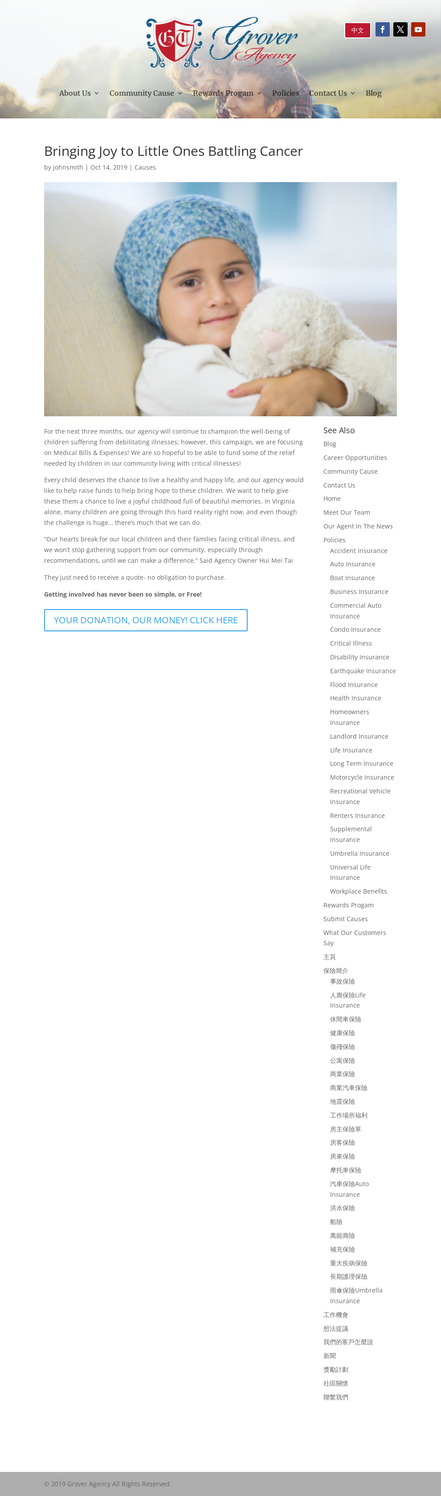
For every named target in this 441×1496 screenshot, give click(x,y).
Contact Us (328, 93)
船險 (336, 1221)
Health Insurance (355, 698)
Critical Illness (351, 643)
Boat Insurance (352, 577)
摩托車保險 (345, 1170)
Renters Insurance (357, 815)
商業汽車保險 (349, 1087)
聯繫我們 (335, 1397)
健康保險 (342, 1032)
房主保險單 (345, 1129)
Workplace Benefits (358, 891)
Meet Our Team (346, 512)
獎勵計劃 (335, 1369)
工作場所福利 (349, 1115)
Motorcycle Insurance (362, 777)
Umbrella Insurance (359, 853)
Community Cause (142, 93)
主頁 (329, 956)
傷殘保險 (342, 1046)
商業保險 (342, 1073)
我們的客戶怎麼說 (348, 1341)
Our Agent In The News (358, 526)
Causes (145, 167)
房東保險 (342, 1156)
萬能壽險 (342, 1235)
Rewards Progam (223, 93)
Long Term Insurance (361, 763)
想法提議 (335, 1328)
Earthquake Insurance (363, 671)
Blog (374, 93)
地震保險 (342, 1101)
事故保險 (342, 981)
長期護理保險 (349, 1276)
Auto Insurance (353, 564)
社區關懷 (335, 1383)
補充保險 (342, 1249)
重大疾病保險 (349, 1263)
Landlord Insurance (359, 736)
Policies (285, 93)
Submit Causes (345, 919)
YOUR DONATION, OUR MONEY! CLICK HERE (146, 620)
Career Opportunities (355, 457)
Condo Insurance (355, 629)
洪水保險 (342, 1207)
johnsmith (68, 167)
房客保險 (342, 1142)
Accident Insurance (359, 550)
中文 (357, 30)
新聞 (329, 1355)
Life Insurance (351, 750)
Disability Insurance (359, 657)
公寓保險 (342, 1060)
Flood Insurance (354, 684)
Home (332, 498)
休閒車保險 (345, 1019)
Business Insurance (359, 591)
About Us (75, 93)
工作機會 (335, 1314)
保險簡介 (335, 970)
